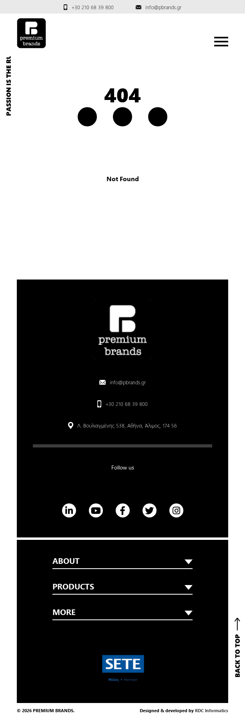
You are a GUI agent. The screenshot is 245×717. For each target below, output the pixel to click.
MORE (122, 612)
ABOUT (122, 560)
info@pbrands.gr (163, 7)
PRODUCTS (122, 586)
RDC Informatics (211, 710)
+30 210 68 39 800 (92, 7)
